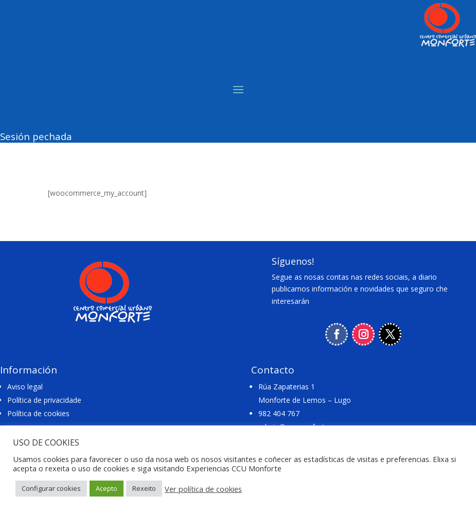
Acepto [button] (106, 488)
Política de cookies (38, 413)
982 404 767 (278, 413)
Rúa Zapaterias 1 (286, 386)
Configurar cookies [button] (51, 488)
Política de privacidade (44, 400)
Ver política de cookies (203, 488)
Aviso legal (25, 386)
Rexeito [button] (144, 488)
